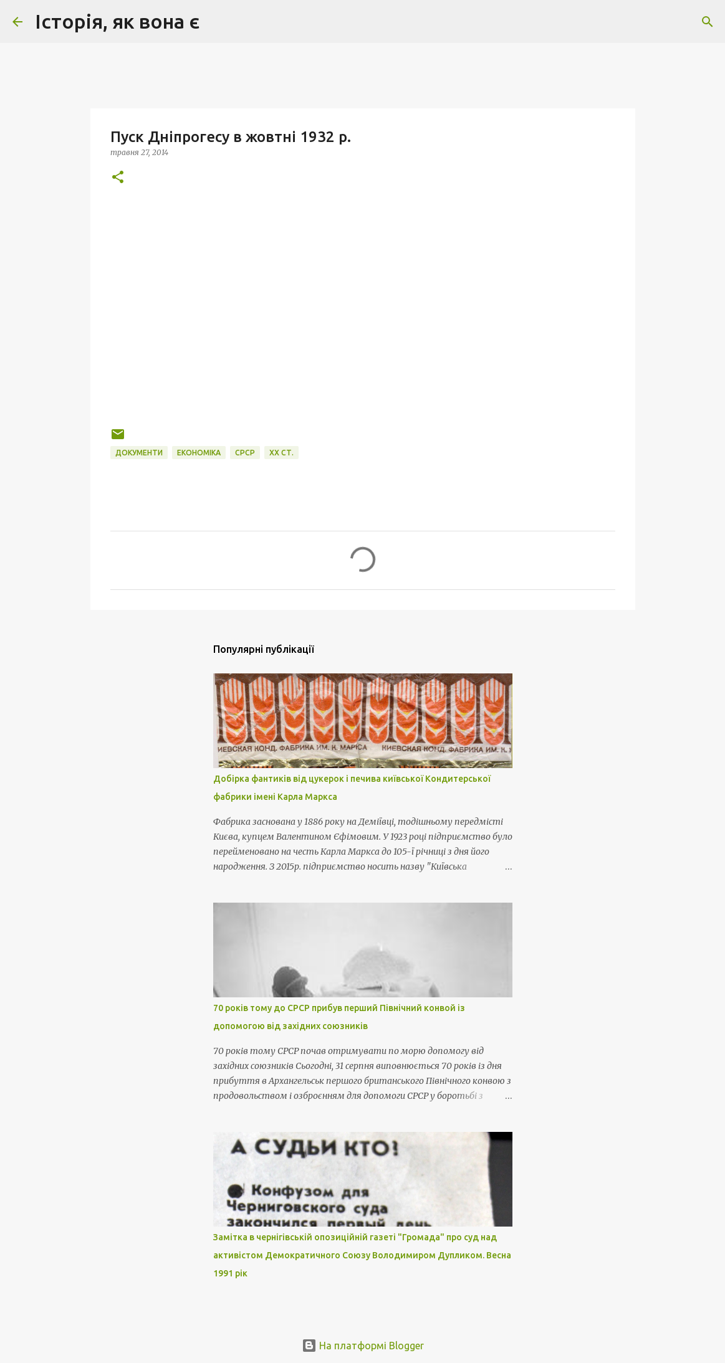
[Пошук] (216, 22)
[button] (117, 177)
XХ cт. (281, 453)
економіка (199, 453)
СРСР (245, 453)
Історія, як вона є (117, 21)
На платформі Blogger (363, 1345)
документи (139, 453)
